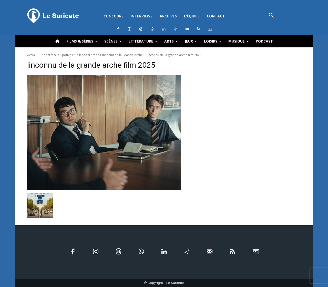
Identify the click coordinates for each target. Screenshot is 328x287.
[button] (271, 15)
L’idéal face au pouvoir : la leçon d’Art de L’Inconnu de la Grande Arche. (92, 55)
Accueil (32, 55)
